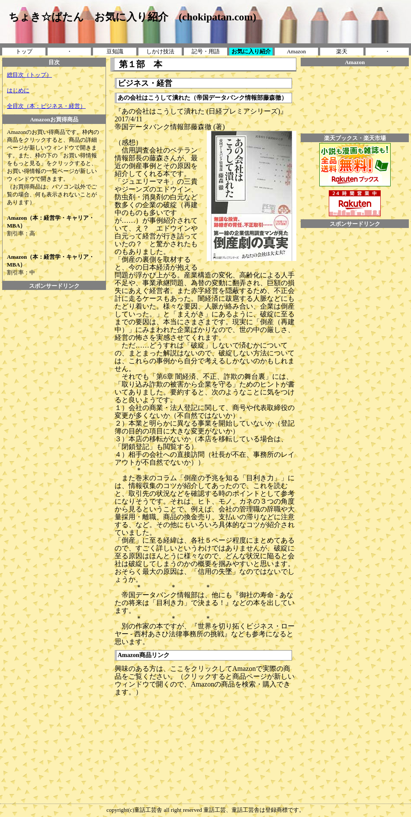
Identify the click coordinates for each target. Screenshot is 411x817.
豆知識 (114, 51)
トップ (24, 51)
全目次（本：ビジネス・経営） (46, 106)
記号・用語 (206, 51)
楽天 (341, 51)
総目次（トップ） (29, 75)
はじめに (18, 90)
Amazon (296, 51)
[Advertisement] (54, 309)
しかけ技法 (160, 51)
